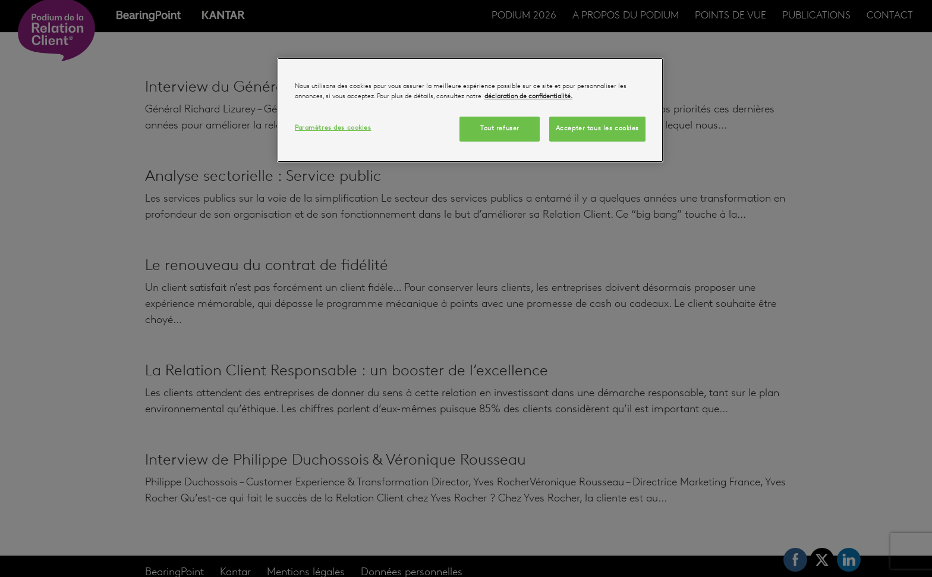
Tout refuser (499, 128)
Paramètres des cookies (333, 127)
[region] (470, 110)
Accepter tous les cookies (597, 128)
